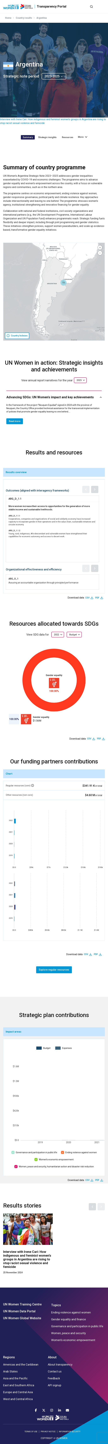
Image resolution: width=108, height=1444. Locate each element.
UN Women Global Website (22, 1318)
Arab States (10, 1371)
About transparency (60, 1364)
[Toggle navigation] (102, 6)
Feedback (54, 1378)
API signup (54, 1385)
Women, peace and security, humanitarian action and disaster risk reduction (56, 1166)
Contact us (55, 1371)
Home (8, 18)
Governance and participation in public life (36, 1152)
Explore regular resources (54, 969)
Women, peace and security (68, 1333)
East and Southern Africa (18, 1385)
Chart (9, 773)
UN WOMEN (61, 1438)
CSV (87, 597)
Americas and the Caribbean (20, 1364)
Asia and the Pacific (15, 1378)
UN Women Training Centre (22, 1304)
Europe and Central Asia (18, 1392)
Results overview (16, 472)
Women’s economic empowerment (56, 1159)
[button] (63, 282)
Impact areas (13, 1031)
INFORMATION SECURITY (69, 1432)
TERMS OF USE (30, 1432)
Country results (24, 18)
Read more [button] (14, 421)
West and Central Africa (18, 1399)
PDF (97, 597)
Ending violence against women (81, 1152)
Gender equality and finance (68, 1319)
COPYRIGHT (47, 1438)
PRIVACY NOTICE (48, 1432)
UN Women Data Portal (19, 1311)
